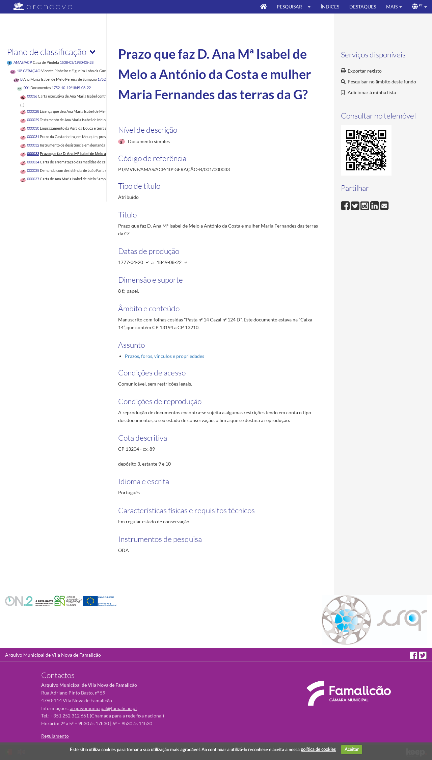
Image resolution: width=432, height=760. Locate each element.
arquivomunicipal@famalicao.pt (103, 708)
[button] (311, 7)
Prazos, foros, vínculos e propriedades (164, 356)
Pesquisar (289, 6)
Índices (330, 6)
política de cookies (318, 749)
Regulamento (55, 736)
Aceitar (352, 749)
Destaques (362, 6)
